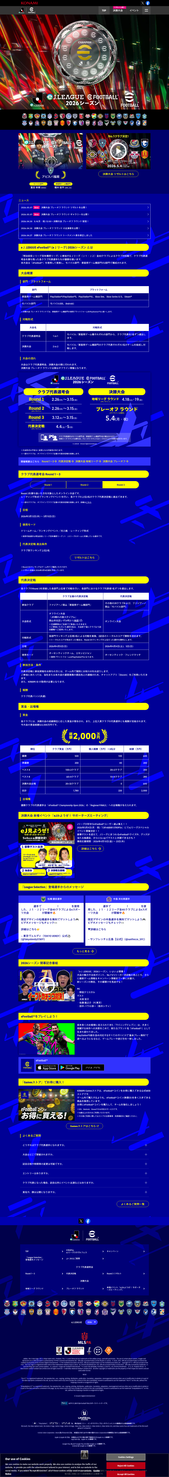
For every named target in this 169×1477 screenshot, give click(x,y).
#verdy (25, 933)
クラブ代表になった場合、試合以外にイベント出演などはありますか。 (59, 1183)
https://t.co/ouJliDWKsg (114, 933)
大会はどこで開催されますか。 (39, 1155)
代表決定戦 (64, 461)
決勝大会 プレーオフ (114, 461)
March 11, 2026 (53, 939)
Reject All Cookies (126, 1465)
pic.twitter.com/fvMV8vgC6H (45, 933)
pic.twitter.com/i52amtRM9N (104, 936)
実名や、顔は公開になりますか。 (40, 1192)
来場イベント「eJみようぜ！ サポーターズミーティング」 (123, 1289)
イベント (134, 10)
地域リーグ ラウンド (34, 1289)
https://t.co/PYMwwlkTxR (54, 929)
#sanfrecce (94, 933)
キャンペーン (112, 1251)
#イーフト (75, 929)
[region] (84, 1465)
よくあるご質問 (73, 1259)
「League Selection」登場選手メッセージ (34, 1259)
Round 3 (121, 484)
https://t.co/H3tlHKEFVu (120, 929)
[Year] (91, 1322)
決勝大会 (119, 9)
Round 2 (84, 484)
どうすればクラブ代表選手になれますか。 (44, 1145)
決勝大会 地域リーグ (86, 461)
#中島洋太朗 (95, 906)
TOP (104, 10)
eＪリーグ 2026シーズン (26, 14)
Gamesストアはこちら (83, 1126)
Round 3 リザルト (114, 1274)
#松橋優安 (27, 906)
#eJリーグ (35, 913)
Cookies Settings (126, 1457)
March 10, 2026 (96, 942)
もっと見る (83, 951)
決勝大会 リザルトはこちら (118, 174)
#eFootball (65, 906)
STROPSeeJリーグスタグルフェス (76, 1252)
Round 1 (48, 484)
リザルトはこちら (84, 558)
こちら (88, 502)
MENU (145, 14)
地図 (76, 620)
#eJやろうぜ (49, 906)
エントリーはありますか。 (36, 1173)
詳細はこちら (89, 849)
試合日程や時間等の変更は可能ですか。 (43, 1164)
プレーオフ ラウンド (75, 1289)
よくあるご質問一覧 (133, 1204)
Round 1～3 (48, 461)
